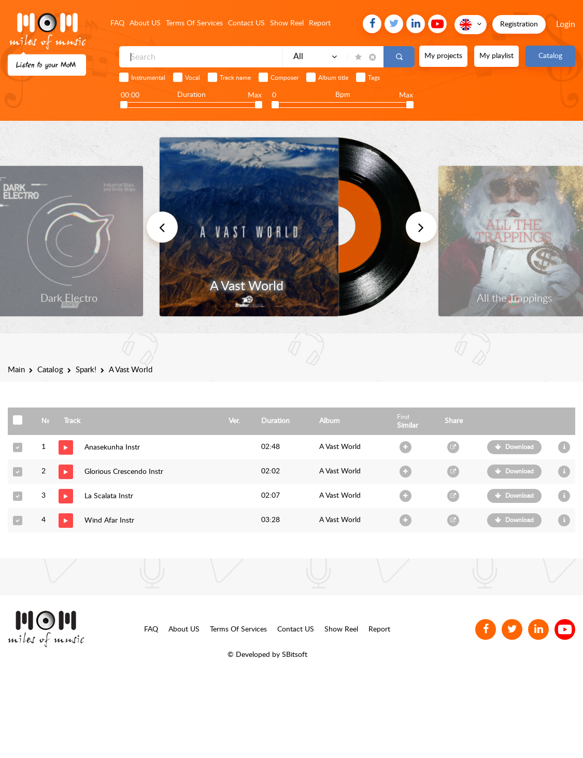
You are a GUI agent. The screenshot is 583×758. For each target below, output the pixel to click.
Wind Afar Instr (109, 520)
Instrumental (148, 78)
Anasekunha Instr (112, 447)
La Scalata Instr (108, 496)
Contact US (246, 23)
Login (565, 24)
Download (519, 447)
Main (16, 370)
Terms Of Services (194, 23)
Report (320, 23)
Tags (374, 78)
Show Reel (287, 23)
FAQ (117, 23)
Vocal (192, 78)
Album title (333, 78)
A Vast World (340, 447)
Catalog (550, 56)
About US (145, 23)
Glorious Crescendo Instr (123, 471)
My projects (443, 56)
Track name (235, 78)
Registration (519, 24)
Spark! (86, 370)
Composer (284, 78)
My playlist (496, 56)
